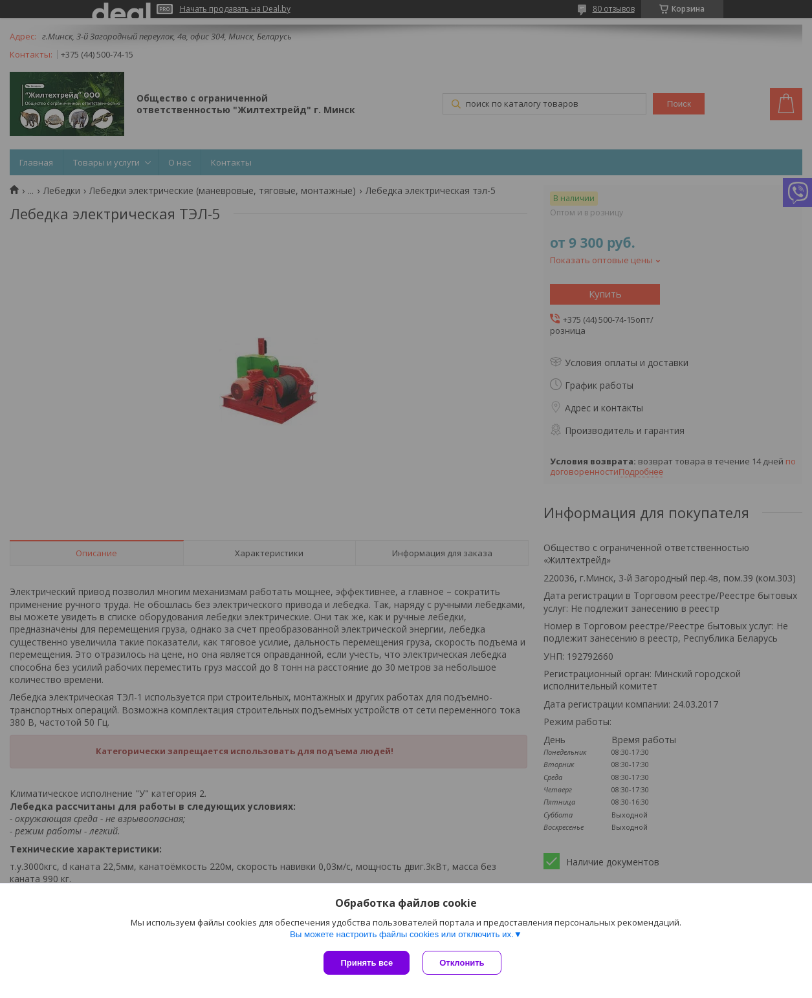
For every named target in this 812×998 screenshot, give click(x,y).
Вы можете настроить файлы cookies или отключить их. (402, 934)
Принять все (366, 963)
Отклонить (461, 963)
